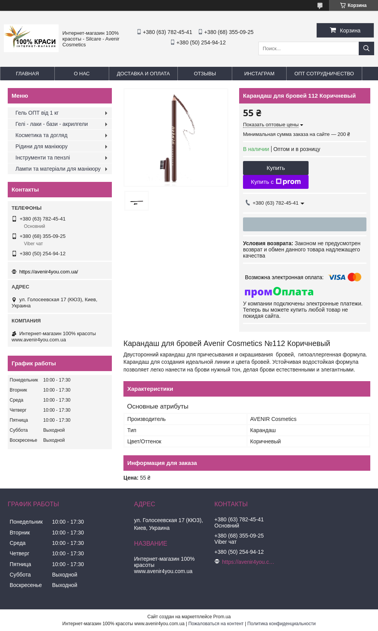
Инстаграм (259, 73)
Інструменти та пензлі (42, 157)
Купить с (275, 181)
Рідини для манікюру (41, 146)
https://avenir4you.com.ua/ (48, 272)
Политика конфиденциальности (281, 623)
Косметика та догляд (41, 135)
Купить (276, 168)
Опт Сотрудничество (324, 73)
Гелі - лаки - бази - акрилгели (51, 124)
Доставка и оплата (143, 73)
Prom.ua (222, 616)
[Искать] (366, 48)
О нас (82, 73)
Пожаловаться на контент (215, 623)
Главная (27, 73)
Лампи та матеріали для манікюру (58, 169)
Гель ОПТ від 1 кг (37, 113)
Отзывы (205, 73)
